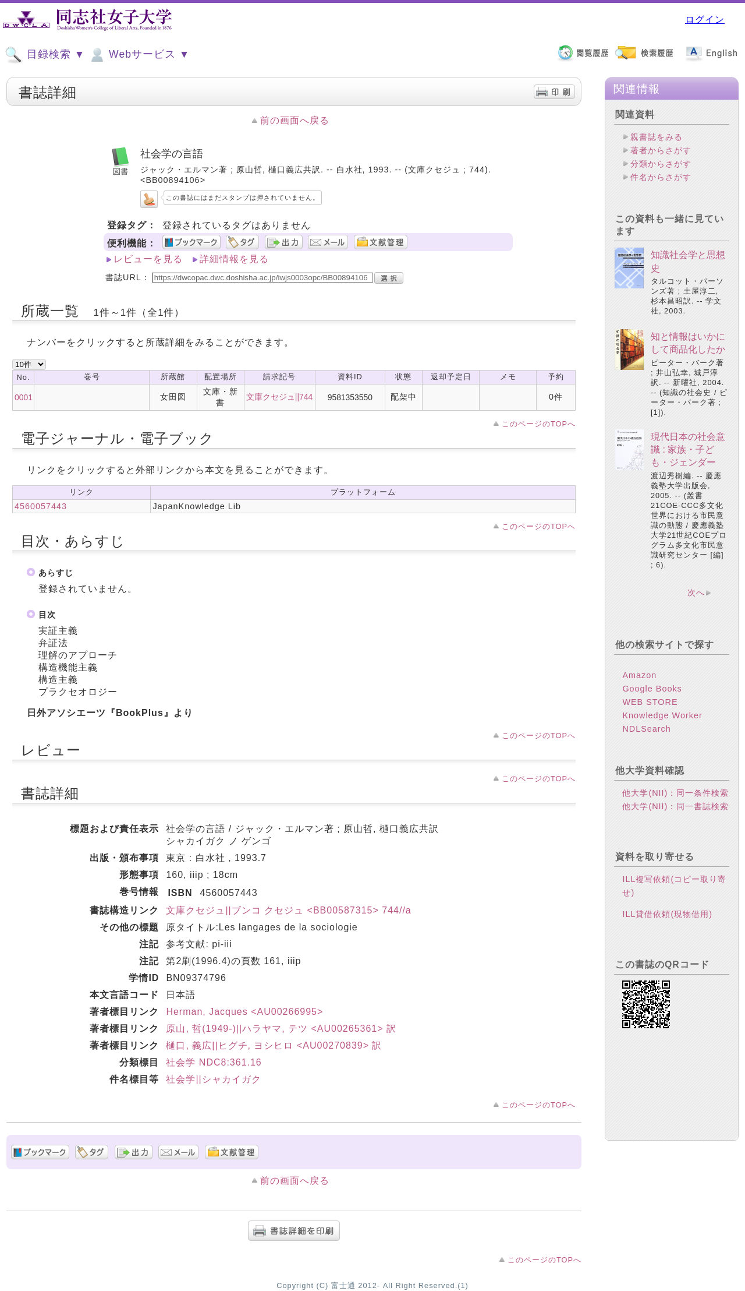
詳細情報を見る (234, 259)
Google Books (652, 688)
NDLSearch (646, 728)
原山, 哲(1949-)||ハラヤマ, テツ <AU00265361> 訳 (281, 1028)
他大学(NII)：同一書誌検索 (675, 806)
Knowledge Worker (662, 715)
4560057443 (41, 506)
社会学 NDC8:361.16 (213, 1062)
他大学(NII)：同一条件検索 (675, 793)
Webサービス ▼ (139, 55)
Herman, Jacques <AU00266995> (244, 1012)
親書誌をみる (656, 137)
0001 (24, 397)
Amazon (639, 675)
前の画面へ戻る (294, 120)
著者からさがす (660, 150)
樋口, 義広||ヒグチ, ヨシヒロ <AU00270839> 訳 (274, 1045)
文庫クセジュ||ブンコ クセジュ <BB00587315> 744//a (288, 910)
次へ (696, 592)
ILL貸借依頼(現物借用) (667, 914)
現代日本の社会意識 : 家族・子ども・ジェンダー (688, 450)
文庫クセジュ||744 (279, 396)
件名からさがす (660, 177)
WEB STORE (649, 702)
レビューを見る (148, 259)
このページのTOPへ (539, 423)
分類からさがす (660, 163)
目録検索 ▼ (45, 55)
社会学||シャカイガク (213, 1079)
